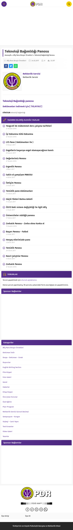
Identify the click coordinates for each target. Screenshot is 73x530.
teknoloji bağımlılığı (18, 113)
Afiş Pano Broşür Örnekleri (23, 55)
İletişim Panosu (13, 183)
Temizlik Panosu (14, 248)
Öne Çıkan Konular (10, 397)
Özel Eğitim (7, 402)
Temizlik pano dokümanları (19, 191)
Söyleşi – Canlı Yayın (11, 422)
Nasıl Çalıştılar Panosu (17, 256)
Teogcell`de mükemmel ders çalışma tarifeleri (29, 126)
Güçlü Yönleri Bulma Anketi (19, 199)
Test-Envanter (8, 426)
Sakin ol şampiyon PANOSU (19, 174)
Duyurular (7, 362)
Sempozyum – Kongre (11, 417)
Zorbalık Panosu (14, 264)
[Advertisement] (36, 26)
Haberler (6, 387)
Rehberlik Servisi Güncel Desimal (16, 412)
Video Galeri (7, 431)
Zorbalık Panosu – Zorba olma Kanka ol (25, 223)
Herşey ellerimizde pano (18, 239)
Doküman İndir (9, 353)
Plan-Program (8, 407)
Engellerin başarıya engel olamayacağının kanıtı (30, 150)
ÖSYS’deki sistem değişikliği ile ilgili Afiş (26, 207)
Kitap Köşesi (8, 392)
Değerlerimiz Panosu (16, 158)
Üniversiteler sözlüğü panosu (20, 215)
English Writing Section (12, 367)
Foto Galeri (7, 377)
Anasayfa (8, 55)
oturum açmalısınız (29, 280)
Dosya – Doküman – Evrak (13, 357)
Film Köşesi (7, 372)
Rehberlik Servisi (31, 73)
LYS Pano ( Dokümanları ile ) (19, 142)
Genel (5, 382)
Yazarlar (6, 436)
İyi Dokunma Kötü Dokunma (19, 134)
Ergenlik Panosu (14, 166)
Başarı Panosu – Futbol (17, 231)
